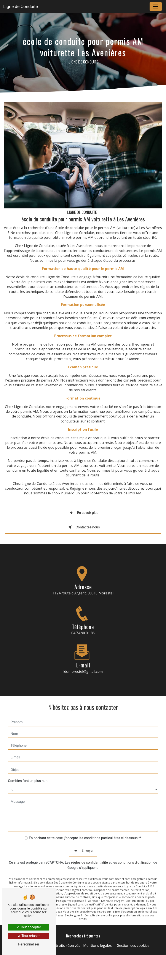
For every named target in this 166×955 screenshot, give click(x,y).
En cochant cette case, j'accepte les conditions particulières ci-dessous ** (85, 833)
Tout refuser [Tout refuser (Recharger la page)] (29, 936)
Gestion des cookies (133, 945)
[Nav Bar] (156, 6)
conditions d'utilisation (135, 857)
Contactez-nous (83, 527)
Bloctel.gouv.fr (74, 910)
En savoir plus (83, 512)
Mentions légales (97, 945)
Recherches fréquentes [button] (83, 936)
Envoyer (87, 845)
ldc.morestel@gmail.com (83, 666)
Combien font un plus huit (28, 775)
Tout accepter (28, 927)
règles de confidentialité (89, 857)
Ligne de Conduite (20, 6)
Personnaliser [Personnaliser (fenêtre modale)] (28, 944)
